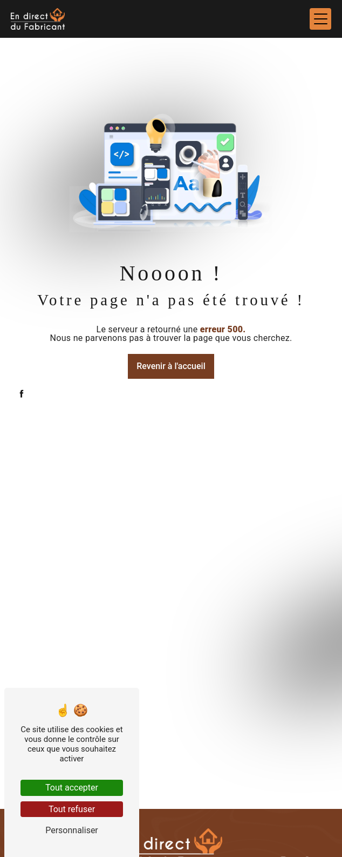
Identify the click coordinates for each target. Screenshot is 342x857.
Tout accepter (71, 787)
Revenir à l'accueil (170, 366)
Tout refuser (72, 809)
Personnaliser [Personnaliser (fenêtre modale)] (71, 830)
